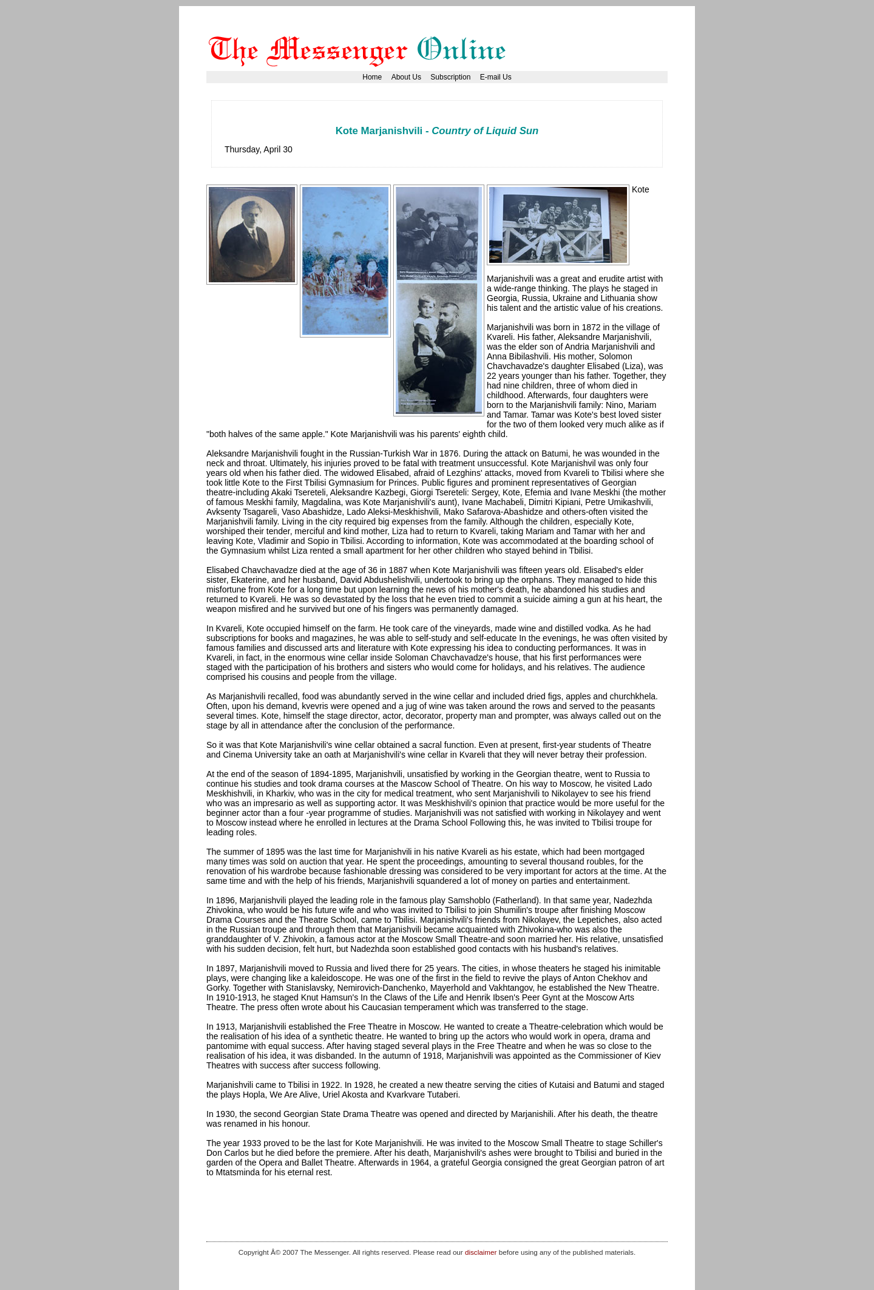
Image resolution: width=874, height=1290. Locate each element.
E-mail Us (496, 77)
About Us (406, 77)
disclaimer (480, 1252)
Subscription (450, 77)
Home (372, 77)
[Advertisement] (445, 118)
